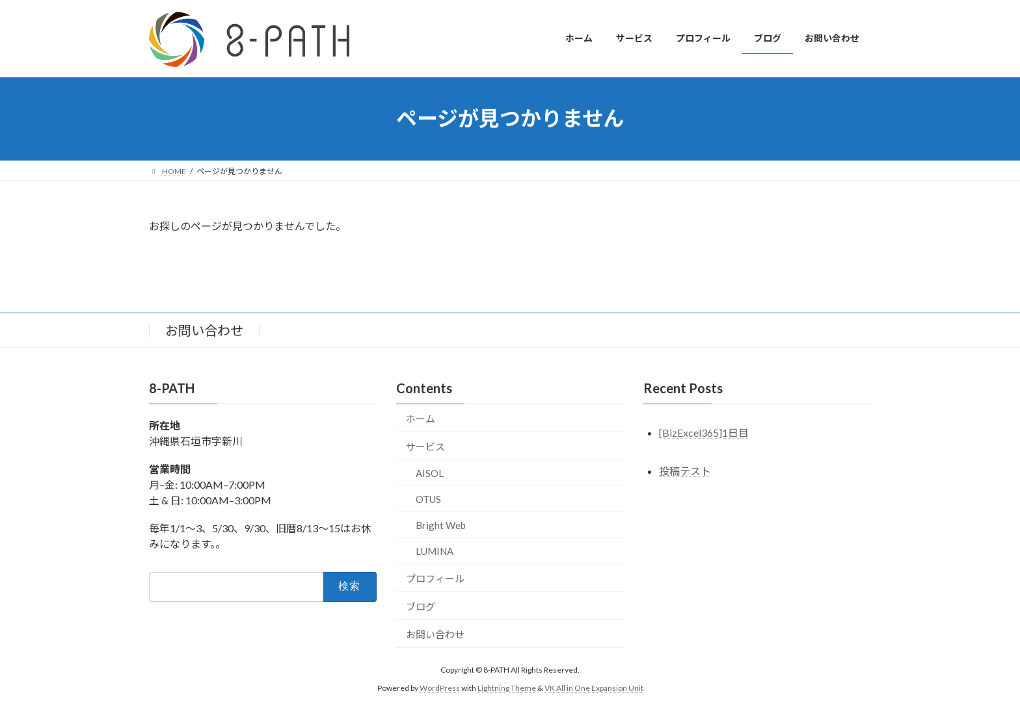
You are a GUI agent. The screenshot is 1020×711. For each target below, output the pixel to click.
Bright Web (441, 524)
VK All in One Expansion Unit (593, 688)
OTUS (428, 498)
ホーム (420, 418)
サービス (425, 446)
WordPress (440, 688)
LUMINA (434, 550)
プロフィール (435, 578)
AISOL (430, 472)
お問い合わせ (204, 330)
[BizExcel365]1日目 (704, 432)
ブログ (420, 606)
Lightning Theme (506, 688)
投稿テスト (685, 471)
